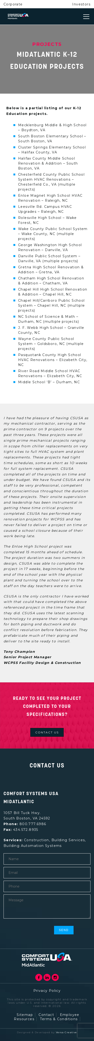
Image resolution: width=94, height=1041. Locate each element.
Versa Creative (66, 1032)
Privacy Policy (47, 991)
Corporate (13, 4)
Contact (46, 1015)
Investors (81, 4)
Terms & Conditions (59, 1019)
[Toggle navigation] (86, 16)
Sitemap (25, 1015)
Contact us (47, 732)
